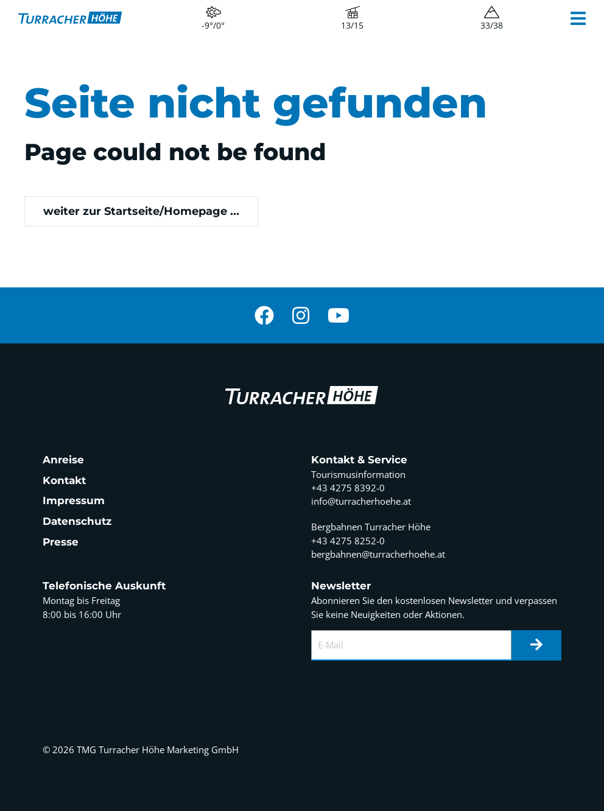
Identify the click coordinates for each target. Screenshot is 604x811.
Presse (61, 542)
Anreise (63, 460)
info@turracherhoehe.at (361, 501)
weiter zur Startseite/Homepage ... (141, 211)
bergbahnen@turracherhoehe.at (378, 554)
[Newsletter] (536, 645)
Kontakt (64, 480)
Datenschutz (77, 521)
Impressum (74, 500)
